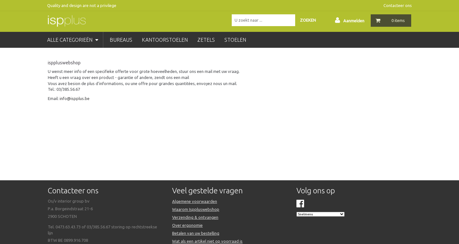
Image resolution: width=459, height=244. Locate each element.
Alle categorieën (72, 40)
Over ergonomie (187, 225)
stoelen (235, 40)
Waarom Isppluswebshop (195, 209)
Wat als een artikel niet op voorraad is (207, 241)
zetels (206, 40)
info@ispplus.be (75, 98)
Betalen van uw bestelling (195, 233)
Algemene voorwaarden (194, 201)
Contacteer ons (397, 5)
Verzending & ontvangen (195, 217)
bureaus (121, 40)
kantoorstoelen (165, 40)
